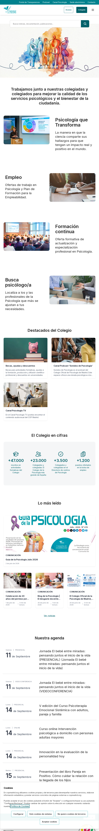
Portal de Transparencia (29, 2)
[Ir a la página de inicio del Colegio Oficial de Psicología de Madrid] (10, 10)
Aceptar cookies (49, 822)
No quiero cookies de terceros (72, 814)
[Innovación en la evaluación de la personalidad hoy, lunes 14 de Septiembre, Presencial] (49, 754)
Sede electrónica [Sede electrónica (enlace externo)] (77, 2)
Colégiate (81, 10)
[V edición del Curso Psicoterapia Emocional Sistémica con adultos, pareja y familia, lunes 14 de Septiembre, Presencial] (49, 710)
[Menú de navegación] (92, 10)
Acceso (69, 10)
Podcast (46, 2)
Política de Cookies (20, 806)
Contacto (91, 2)
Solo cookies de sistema (40, 814)
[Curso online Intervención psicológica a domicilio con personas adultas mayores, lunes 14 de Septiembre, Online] (49, 733)
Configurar (18, 814)
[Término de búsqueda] (45, 23)
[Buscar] (85, 23)
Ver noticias (49, 615)
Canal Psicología (60, 2)
